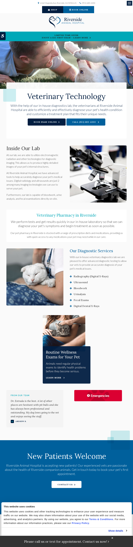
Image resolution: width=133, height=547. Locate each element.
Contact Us (65, 484)
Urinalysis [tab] (80, 294)
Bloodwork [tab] (80, 288)
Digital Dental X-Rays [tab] (86, 306)
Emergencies (98, 396)
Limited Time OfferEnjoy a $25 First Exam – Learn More (65, 36)
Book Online (78, 9)
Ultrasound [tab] (81, 282)
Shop (52, 9)
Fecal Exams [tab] (81, 300)
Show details (115, 530)
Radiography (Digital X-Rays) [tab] (91, 276)
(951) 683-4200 (88, 3)
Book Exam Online (45, 122)
